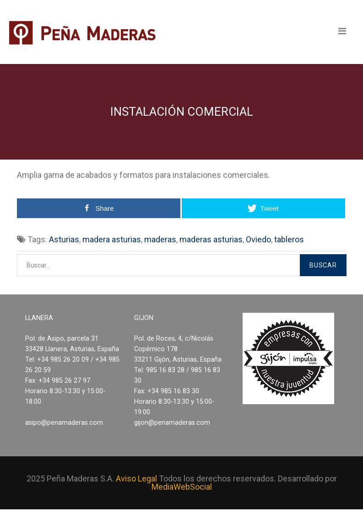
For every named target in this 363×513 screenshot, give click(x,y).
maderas (160, 239)
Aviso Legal (136, 478)
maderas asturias (211, 239)
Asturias (64, 239)
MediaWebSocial (182, 487)
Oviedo (258, 239)
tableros (289, 239)
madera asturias (111, 239)
